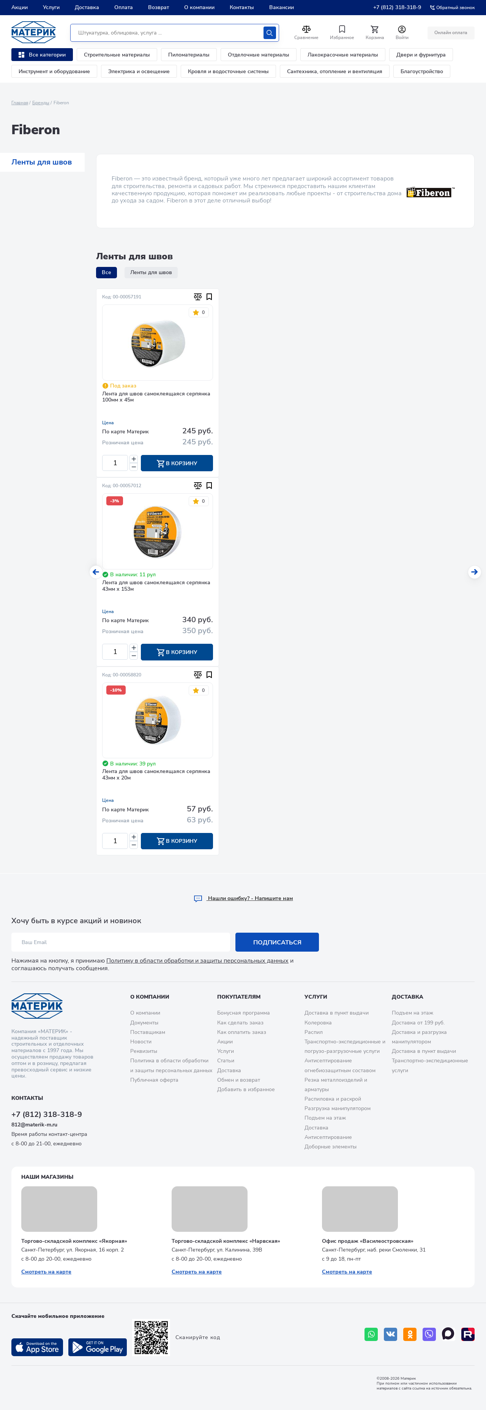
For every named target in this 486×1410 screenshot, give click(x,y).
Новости (140, 1041)
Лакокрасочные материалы (343, 54)
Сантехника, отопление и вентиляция (334, 71)
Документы (144, 1022)
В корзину (177, 463)
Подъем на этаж (325, 1118)
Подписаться (277, 942)
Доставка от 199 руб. (418, 1022)
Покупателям (238, 997)
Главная (19, 103)
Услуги (51, 7)
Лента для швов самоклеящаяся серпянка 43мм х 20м (156, 775)
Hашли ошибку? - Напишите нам (243, 898)
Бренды (40, 103)
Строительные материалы (117, 54)
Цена (108, 422)
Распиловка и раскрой (333, 1099)
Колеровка (318, 1022)
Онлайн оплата (450, 33)
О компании (199, 7)
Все (106, 272)
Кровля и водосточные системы (228, 71)
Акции (19, 7)
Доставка (87, 7)
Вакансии (281, 7)
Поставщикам (147, 1032)
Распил (314, 1032)
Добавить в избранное (246, 1089)
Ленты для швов (41, 162)
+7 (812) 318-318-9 (397, 7)
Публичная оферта (154, 1080)
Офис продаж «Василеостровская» (367, 1241)
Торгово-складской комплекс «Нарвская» (226, 1241)
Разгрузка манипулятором (338, 1108)
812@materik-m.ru (34, 1124)
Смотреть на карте (46, 1271)
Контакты (242, 7)
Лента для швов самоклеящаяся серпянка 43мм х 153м (156, 586)
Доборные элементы (331, 1146)
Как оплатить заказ (241, 1032)
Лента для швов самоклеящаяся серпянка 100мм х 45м (156, 397)
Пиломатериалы (189, 54)
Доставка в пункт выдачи (337, 1013)
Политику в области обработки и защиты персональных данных (197, 961)
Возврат (158, 7)
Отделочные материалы (258, 54)
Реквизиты (143, 1051)
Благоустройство (422, 71)
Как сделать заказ (240, 1022)
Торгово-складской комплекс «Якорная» (74, 1241)
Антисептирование (328, 1137)
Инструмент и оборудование (54, 71)
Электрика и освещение (139, 71)
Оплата (123, 7)
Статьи (225, 1061)
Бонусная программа (243, 1013)
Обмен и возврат (238, 1080)
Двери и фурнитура (421, 54)
